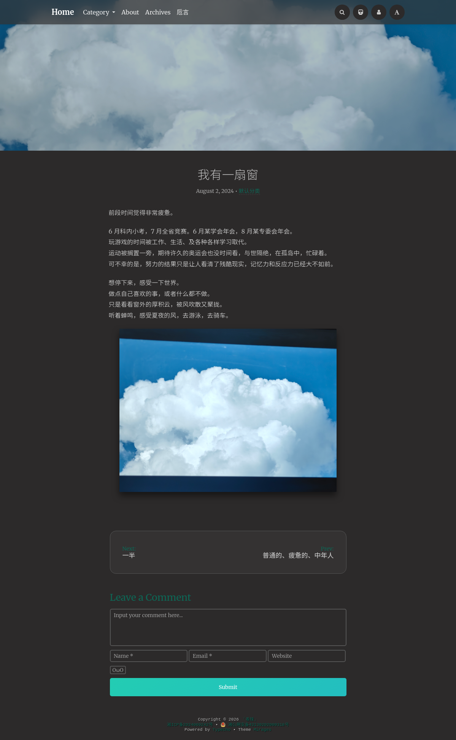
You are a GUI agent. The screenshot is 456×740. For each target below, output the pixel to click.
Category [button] (97, 12)
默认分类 (249, 191)
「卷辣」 (250, 719)
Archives (158, 12)
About (130, 12)
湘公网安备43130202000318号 (255, 724)
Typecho (221, 729)
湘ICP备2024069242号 (190, 724)
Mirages (263, 729)
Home (63, 12)
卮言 (183, 12)
